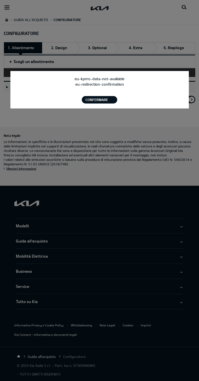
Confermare (96, 100)
